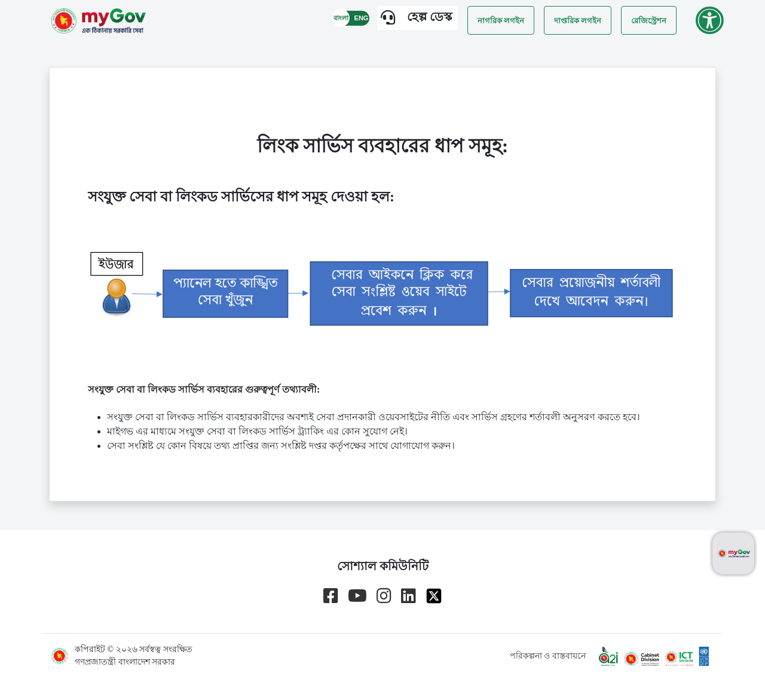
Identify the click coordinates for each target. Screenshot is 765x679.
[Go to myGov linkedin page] (408, 596)
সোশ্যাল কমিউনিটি (383, 566)
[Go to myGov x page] (433, 596)
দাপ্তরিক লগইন (577, 20)
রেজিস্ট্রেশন (648, 20)
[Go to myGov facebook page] (330, 596)
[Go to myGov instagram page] (384, 596)
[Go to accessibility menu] (709, 20)
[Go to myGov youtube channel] (357, 596)
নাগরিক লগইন (501, 20)
